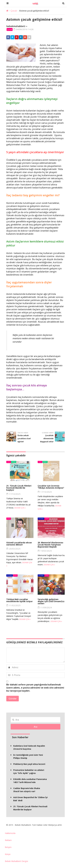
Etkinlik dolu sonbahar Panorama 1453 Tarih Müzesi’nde (30, 781)
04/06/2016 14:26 (23, 29)
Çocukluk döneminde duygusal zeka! (46, 438)
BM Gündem (41, 518)
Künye (8, 854)
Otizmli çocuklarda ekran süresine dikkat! (19, 543)
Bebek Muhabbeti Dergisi (16, 861)
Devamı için (20, 508)
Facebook (7, 37)
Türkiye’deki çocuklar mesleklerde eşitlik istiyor (19, 600)
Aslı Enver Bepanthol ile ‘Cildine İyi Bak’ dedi (30, 799)
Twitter (12, 37)
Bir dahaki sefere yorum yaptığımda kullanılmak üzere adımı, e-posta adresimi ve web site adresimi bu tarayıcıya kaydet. (35, 688)
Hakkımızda (10, 833)
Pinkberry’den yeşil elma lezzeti (29, 764)
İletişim (8, 847)
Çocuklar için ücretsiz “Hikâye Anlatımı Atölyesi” (51, 487)
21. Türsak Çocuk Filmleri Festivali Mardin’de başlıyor (18, 488)
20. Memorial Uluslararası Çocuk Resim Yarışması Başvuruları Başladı (50, 544)
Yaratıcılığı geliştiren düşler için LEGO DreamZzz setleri (51, 601)
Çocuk (14, 10)
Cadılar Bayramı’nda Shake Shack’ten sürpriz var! (26, 790)
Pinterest (16, 37)
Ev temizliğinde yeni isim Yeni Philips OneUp (28, 757)
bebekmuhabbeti (15, 26)
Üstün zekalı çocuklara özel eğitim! (24, 438)
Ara (35, 727)
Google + (24, 37)
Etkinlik (13, 462)
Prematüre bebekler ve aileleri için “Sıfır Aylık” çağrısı (28, 772)
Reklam (8, 840)
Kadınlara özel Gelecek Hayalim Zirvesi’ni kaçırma (29, 748)
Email (28, 37)
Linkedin (20, 37)
